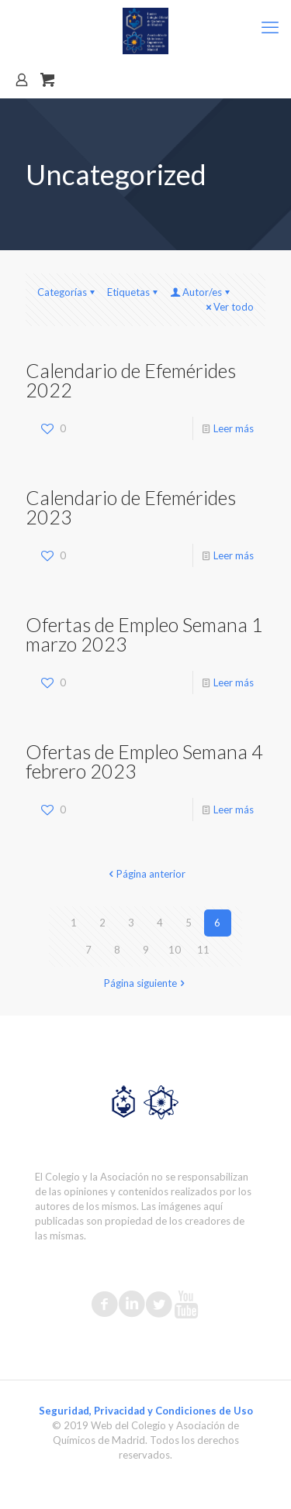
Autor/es (201, 292)
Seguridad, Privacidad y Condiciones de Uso (146, 1410)
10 (174, 950)
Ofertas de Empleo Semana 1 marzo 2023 (144, 634)
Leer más (233, 428)
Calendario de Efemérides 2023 (131, 507)
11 (203, 950)
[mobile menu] (270, 27)
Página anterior (145, 874)
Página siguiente (145, 983)
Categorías (67, 292)
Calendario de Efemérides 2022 (131, 380)
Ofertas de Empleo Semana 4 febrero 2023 (144, 761)
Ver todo (228, 307)
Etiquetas (133, 292)
